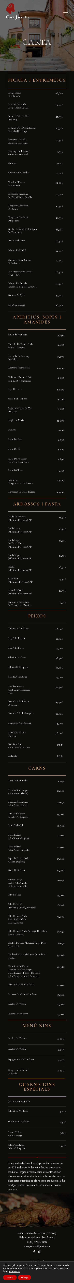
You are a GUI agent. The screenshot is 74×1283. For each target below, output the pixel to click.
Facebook (34, 1251)
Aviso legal (37, 1261)
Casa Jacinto (17, 17)
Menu (64, 13)
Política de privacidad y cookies (37, 1270)
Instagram (39, 1251)
